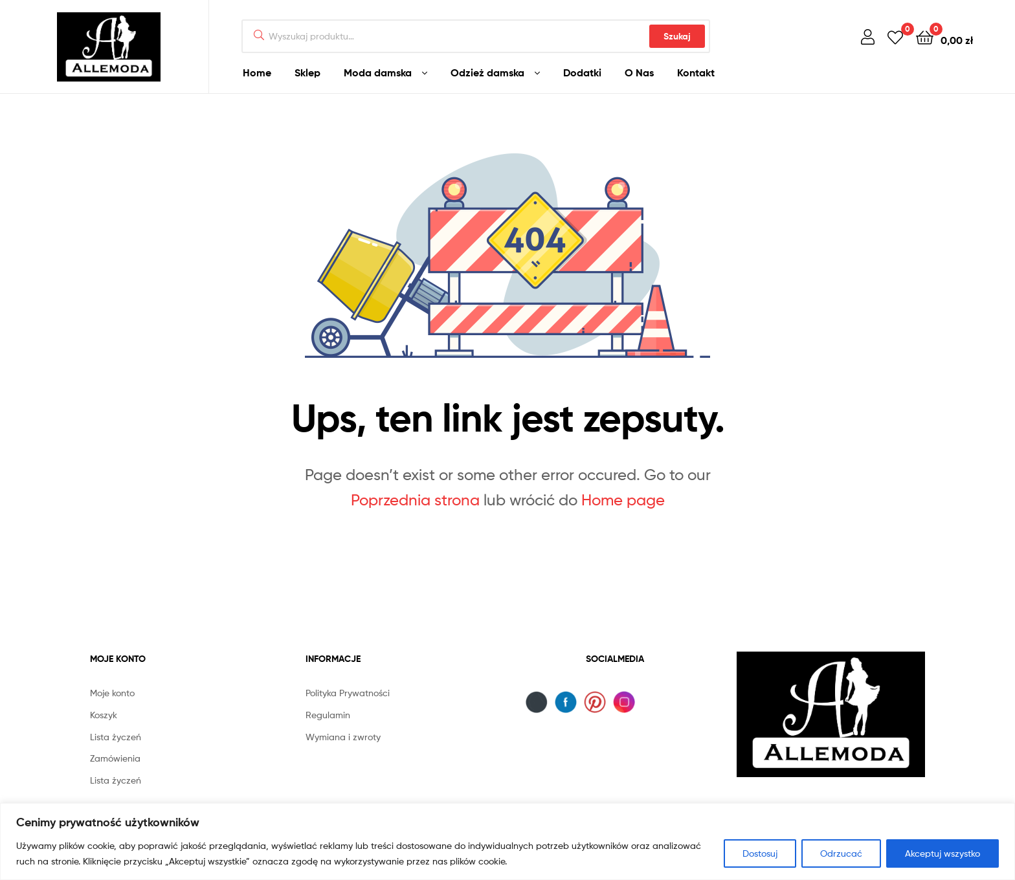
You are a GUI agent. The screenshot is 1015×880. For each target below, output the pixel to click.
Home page (623, 499)
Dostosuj (759, 853)
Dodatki (582, 72)
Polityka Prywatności (348, 692)
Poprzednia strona (415, 499)
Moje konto (112, 692)
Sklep (307, 72)
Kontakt (696, 72)
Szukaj (677, 36)
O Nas (639, 72)
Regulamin (328, 714)
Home (257, 72)
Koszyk (103, 714)
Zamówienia (115, 758)
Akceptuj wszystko (942, 853)
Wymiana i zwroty (343, 736)
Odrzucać (841, 853)
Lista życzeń (115, 736)
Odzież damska (487, 72)
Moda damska (378, 72)
